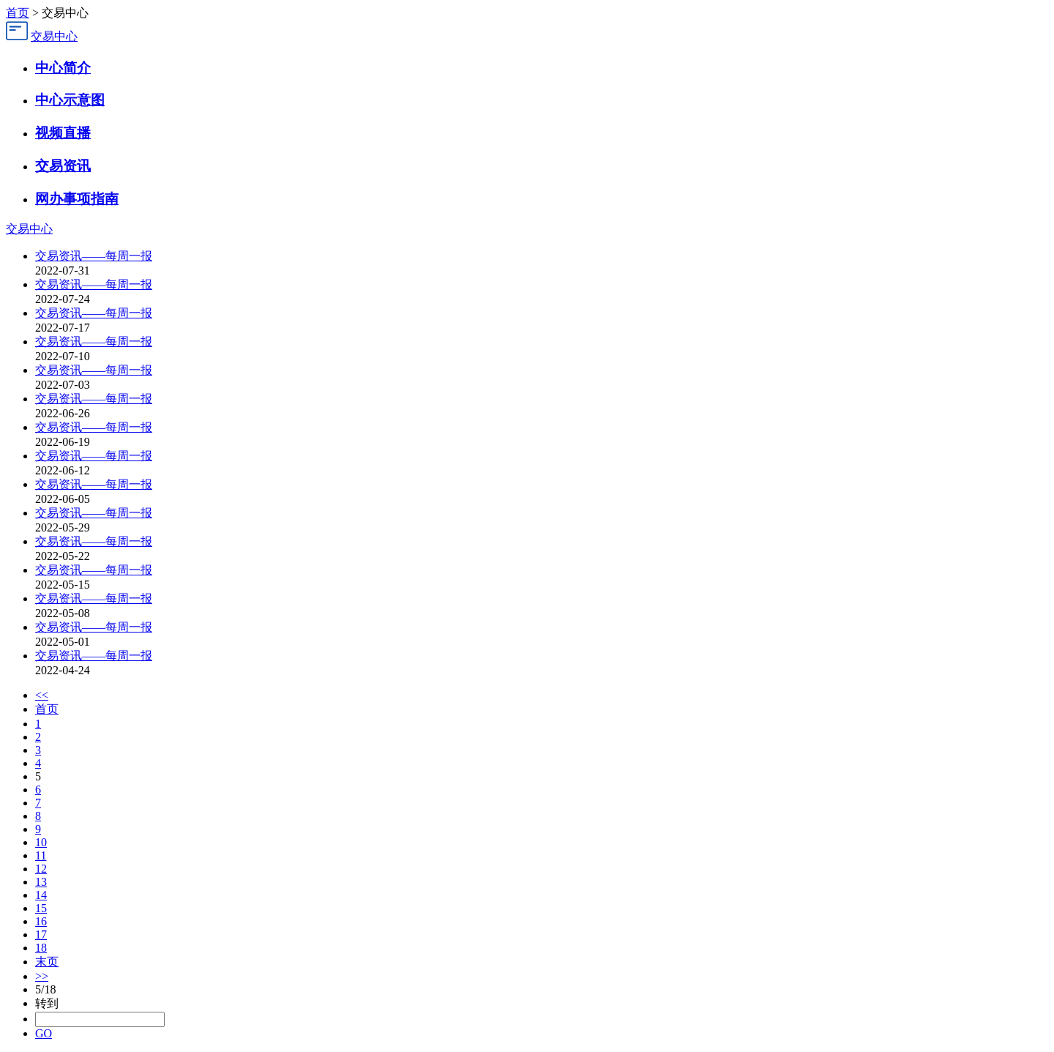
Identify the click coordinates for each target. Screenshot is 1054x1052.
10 (41, 842)
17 (41, 934)
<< (41, 695)
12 (41, 868)
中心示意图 (70, 100)
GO (43, 1033)
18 (41, 947)
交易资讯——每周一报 (93, 256)
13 (41, 882)
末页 (47, 961)
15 (41, 908)
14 (41, 895)
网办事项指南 (77, 198)
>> (41, 976)
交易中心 (54, 36)
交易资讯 (63, 166)
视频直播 (63, 133)
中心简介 (63, 67)
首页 (17, 13)
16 (41, 921)
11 (40, 855)
